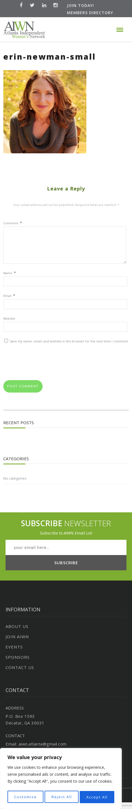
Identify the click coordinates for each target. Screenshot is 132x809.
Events (14, 653)
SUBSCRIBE (66, 569)
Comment (12, 223)
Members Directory (90, 12)
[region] (61, 779)
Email (9, 302)
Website (9, 325)
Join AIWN (17, 643)
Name (9, 280)
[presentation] (45, 370)
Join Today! (80, 5)
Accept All (97, 797)
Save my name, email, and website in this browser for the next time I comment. (69, 348)
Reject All (61, 797)
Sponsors (18, 663)
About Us (17, 633)
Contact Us (20, 674)
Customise (25, 797)
